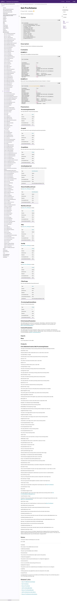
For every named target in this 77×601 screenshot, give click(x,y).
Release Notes (5, 13)
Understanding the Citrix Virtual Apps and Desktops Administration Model (9, 15)
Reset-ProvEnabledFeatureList (9, 196)
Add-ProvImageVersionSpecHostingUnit (10, 43)
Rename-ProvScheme (7, 191)
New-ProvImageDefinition (8, 132)
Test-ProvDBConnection (8, 233)
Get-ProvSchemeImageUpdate (9, 95)
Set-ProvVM (6, 225)
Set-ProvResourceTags (7, 214)
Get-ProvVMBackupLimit (8, 117)
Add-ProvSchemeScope (8, 48)
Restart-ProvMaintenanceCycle (9, 202)
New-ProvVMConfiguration (8, 147)
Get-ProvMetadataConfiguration (9, 81)
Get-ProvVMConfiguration (8, 118)
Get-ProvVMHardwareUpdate (8, 122)
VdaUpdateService (6, 255)
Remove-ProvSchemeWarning (8, 177)
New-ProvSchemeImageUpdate (9, 140)
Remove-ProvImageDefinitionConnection (10, 153)
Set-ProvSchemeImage (7, 217)
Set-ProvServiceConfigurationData (9, 221)
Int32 (33, 210)
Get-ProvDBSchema (7, 67)
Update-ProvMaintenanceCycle (9, 244)
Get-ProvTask (6, 113)
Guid (32, 114)
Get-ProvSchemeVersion (8, 100)
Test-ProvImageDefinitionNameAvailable (10, 235)
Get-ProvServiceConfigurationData (9, 109)
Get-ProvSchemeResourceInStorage (10, 99)
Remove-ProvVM (6, 184)
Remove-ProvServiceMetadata (9, 180)
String (33, 152)
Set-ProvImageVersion (7, 211)
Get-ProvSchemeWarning (8, 103)
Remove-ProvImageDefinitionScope (9, 154)
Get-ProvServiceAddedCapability (9, 107)
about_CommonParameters (35, 332)
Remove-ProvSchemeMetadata (9, 173)
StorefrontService (6, 251)
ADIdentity (4, 18)
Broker (4, 23)
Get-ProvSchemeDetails (8, 92)
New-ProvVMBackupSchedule (9, 146)
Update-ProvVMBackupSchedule (9, 247)
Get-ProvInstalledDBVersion (8, 77)
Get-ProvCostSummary (7, 63)
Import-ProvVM (6, 128)
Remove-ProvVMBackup (8, 185)
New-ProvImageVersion (7, 133)
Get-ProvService (6, 106)
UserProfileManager (6, 254)
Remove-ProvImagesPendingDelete (9, 155)
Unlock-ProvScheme (7, 240)
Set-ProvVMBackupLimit (8, 228)
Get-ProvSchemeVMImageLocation (9, 102)
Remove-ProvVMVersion (8, 188)
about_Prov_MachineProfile (8, 37)
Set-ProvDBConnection (7, 207)
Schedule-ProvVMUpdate (8, 206)
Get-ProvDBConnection (7, 66)
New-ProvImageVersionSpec (8, 135)
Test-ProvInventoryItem (7, 236)
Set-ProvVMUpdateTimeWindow (9, 229)
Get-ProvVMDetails (7, 121)
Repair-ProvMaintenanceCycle (9, 192)
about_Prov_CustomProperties (27, 499)
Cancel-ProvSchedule (7, 52)
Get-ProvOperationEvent (8, 84)
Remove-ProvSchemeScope (8, 174)
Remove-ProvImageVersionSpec (9, 158)
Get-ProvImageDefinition (8, 70)
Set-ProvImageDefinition (8, 210)
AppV (4, 22)
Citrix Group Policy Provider (7, 10)
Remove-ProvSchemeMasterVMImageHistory (11, 171)
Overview (4, 7)
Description (65, 15)
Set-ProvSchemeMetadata (8, 218)
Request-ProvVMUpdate (8, 195)
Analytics (4, 19)
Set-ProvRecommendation (8, 213)
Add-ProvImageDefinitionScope (9, 40)
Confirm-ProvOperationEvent (8, 58)
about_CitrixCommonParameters (8, 9)
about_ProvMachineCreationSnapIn (9, 33)
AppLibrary (4, 21)
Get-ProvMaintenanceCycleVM (9, 80)
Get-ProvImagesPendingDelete (9, 73)
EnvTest (4, 29)
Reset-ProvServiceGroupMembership (10, 199)
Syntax (64, 12)
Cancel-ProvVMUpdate (7, 54)
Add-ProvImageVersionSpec (8, 41)
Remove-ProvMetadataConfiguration (10, 162)
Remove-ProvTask (7, 181)
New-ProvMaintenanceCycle (8, 136)
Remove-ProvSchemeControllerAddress (10, 168)
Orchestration (5, 250)
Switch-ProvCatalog (7, 232)
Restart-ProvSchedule (7, 203)
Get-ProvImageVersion (7, 74)
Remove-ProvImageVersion (8, 157)
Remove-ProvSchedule (7, 165)
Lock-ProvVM (6, 129)
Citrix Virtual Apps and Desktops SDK (28, 4)
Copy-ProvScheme (7, 59)
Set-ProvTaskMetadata (7, 224)
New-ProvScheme (49, 484)
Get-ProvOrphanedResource (8, 85)
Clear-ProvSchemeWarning (8, 55)
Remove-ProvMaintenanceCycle (9, 161)
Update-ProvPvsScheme (8, 246)
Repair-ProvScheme (7, 193)
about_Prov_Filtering (7, 36)
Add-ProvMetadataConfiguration (9, 44)
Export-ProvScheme (7, 62)
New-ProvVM (6, 143)
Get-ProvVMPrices (7, 124)
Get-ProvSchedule (7, 89)
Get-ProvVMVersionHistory (8, 125)
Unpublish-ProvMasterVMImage (9, 243)
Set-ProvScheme (6, 215)
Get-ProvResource (7, 88)
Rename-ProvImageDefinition (8, 189)
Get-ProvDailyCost (7, 65)
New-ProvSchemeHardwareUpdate (9, 139)
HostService (5, 30)
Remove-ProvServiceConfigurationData (10, 178)
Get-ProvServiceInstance (8, 110)
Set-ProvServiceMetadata (8, 222)
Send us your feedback (65, 27)
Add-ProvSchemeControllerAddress (9, 45)
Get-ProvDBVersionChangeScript (9, 69)
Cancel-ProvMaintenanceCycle (9, 51)
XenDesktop (5, 257)
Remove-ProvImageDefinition (8, 151)
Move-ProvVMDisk (7, 131)
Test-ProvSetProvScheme (8, 239)
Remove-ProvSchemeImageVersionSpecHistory (10, 170)
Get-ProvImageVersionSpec (8, 76)
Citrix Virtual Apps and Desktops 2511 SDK (41, 4)
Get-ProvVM (6, 114)
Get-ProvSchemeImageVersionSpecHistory (10, 96)
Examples (64, 17)
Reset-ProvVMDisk (7, 200)
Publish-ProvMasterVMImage (8, 150)
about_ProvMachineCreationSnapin (28, 581)
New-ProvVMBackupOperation (9, 144)
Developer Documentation (12, 1)
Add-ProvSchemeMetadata (8, 47)
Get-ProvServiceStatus (7, 111)
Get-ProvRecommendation (8, 87)
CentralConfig (5, 25)
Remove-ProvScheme (7, 166)
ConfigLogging (5, 26)
